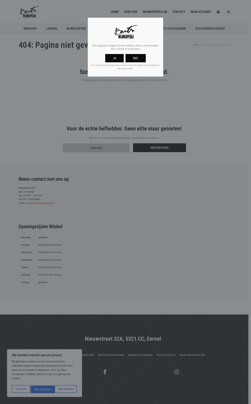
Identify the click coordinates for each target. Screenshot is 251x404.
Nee (135, 58)
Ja (114, 58)
